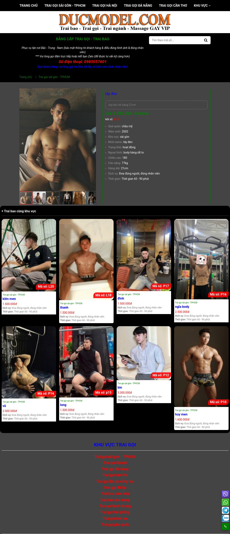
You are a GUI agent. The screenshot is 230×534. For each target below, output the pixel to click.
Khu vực (202, 5)
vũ (4, 406)
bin (120, 387)
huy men (181, 414)
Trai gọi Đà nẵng (138, 5)
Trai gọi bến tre (115, 518)
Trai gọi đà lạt (115, 487)
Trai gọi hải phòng (115, 512)
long (63, 405)
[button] (92, 92)
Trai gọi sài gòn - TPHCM (64, 5)
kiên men (9, 299)
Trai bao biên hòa (115, 493)
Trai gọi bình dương (115, 506)
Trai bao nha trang (115, 500)
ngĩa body (182, 307)
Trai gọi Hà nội (104, 5)
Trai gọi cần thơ (173, 5)
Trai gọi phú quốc (115, 524)
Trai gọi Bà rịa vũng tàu (115, 481)
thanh (64, 307)
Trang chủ (28, 5)
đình (121, 298)
